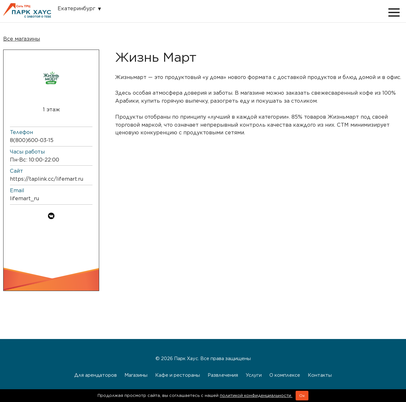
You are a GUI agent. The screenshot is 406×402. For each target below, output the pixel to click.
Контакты (320, 375)
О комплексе (284, 375)
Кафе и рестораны (177, 375)
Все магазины (21, 39)
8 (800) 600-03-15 (31, 140)
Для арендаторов (95, 375)
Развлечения (223, 375)
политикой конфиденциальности (256, 395)
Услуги (254, 375)
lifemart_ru (24, 198)
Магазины (135, 375)
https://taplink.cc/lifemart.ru (46, 179)
